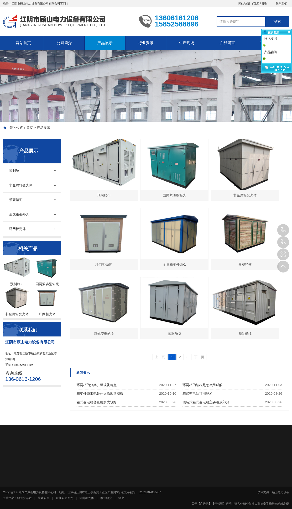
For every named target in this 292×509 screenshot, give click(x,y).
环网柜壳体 (17, 229)
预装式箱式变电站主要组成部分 (205, 402)
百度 (256, 3)
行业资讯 (145, 43)
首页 (29, 128)
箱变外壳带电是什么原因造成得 (100, 393)
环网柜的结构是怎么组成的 (202, 385)
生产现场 (186, 43)
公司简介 (64, 43)
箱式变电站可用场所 (197, 393)
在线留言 (227, 43)
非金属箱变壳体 (20, 185)
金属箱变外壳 (19, 214)
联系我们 (281, 3)
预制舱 (14, 171)
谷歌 (264, 3)
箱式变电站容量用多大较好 (97, 402)
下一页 (199, 357)
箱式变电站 (24, 498)
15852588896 (283, 242)
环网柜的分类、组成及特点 (97, 385)
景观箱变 (15, 200)
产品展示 (105, 43)
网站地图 (244, 3)
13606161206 (283, 230)
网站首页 (23, 43)
